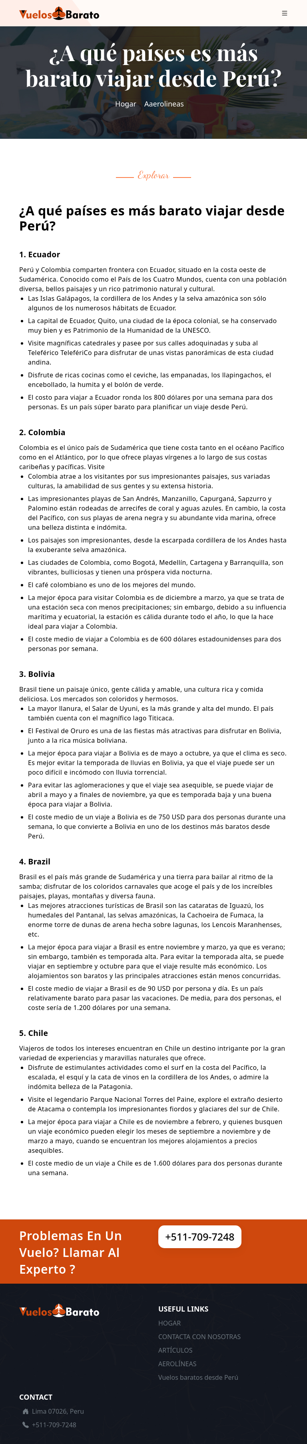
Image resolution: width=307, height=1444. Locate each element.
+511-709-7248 (199, 1236)
